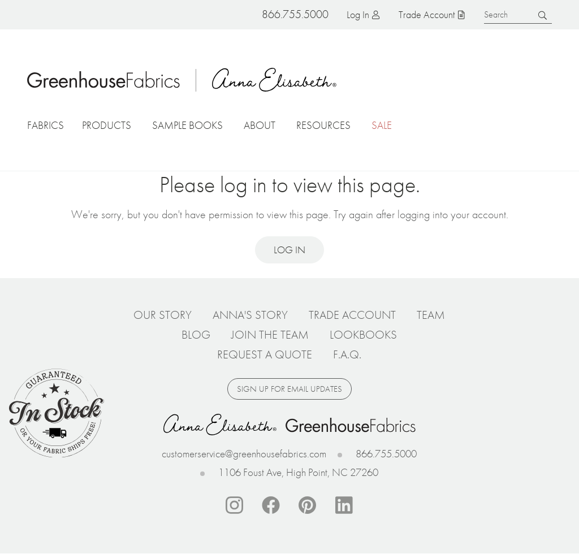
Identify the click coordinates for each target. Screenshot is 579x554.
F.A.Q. (347, 354)
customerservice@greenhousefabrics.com (244, 454)
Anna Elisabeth (274, 80)
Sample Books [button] (187, 125)
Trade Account (427, 14)
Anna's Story (250, 315)
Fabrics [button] (45, 125)
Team (431, 315)
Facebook (271, 505)
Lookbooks (363, 334)
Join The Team (270, 334)
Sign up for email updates (289, 389)
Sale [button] (381, 125)
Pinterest (307, 505)
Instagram (234, 505)
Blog (196, 334)
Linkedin (344, 505)
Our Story (162, 315)
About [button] (259, 125)
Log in (358, 14)
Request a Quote (264, 354)
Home (103, 80)
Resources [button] (323, 125)
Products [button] (106, 125)
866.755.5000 (386, 454)
